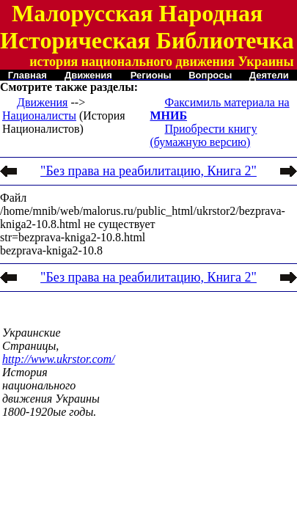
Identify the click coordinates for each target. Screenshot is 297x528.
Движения (42, 102)
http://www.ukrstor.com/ (58, 359)
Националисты (39, 115)
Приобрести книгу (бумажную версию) (203, 135)
